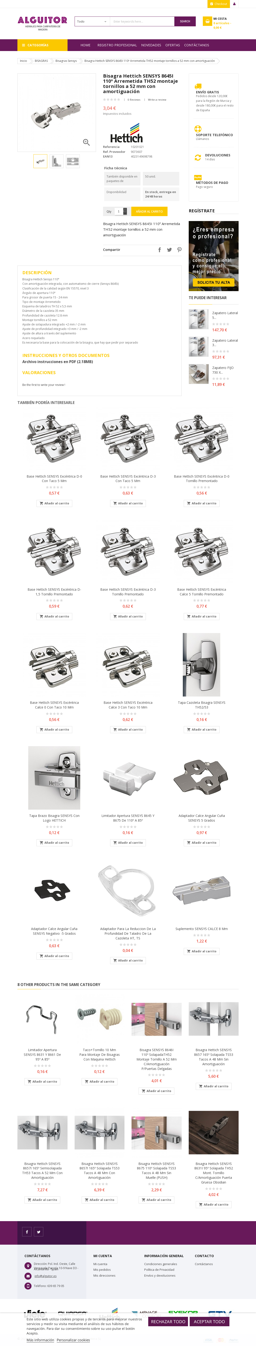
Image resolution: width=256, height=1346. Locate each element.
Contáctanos (196, 45)
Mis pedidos (102, 1269)
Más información (40, 1340)
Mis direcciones (104, 1275)
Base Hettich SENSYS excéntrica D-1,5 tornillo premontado (54, 591)
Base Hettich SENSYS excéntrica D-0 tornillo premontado (201, 478)
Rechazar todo (168, 1321)
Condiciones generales (160, 1264)
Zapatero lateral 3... (225, 342)
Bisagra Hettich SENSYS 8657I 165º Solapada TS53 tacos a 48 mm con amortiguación (100, 1170)
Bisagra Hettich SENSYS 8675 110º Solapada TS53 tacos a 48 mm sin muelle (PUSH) (156, 1170)
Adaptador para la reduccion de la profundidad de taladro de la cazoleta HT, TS (128, 933)
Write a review (157, 99)
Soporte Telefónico (214, 135)
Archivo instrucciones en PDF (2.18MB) (57, 361)
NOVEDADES (151, 45)
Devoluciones (217, 155)
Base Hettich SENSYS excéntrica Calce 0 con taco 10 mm (54, 704)
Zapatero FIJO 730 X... (223, 370)
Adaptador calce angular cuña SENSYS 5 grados (202, 818)
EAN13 (107, 156)
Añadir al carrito (149, 212)
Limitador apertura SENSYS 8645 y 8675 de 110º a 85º (127, 818)
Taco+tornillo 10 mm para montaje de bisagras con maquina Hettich (99, 1054)
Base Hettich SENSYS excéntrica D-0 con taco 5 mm (54, 478)
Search (185, 21)
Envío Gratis (207, 92)
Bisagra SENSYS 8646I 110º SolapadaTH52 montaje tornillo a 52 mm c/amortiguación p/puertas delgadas (156, 1059)
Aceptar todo (209, 1321)
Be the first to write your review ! (43, 385)
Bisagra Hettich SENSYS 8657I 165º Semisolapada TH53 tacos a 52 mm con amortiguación (42, 1170)
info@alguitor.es (45, 1276)
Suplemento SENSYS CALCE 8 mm (202, 928)
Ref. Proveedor (114, 152)
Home (85, 45)
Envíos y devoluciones (160, 1275)
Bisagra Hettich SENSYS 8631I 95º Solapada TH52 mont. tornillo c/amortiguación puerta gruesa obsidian (213, 1172)
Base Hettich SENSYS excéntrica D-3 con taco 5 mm (128, 478)
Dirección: (40, 1264)
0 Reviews (134, 99)
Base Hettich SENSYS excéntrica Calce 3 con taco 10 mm (128, 704)
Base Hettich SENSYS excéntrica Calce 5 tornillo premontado (201, 591)
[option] (40, 161)
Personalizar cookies (73, 1340)
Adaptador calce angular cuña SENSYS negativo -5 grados (54, 931)
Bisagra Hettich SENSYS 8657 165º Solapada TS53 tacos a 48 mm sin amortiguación (213, 1057)
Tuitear (168, 249)
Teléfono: (40, 1286)
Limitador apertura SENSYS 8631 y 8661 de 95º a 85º (42, 1054)
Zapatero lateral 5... (225, 315)
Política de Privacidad (159, 1269)
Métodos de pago (212, 182)
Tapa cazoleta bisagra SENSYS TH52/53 (201, 704)
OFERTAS (172, 45)
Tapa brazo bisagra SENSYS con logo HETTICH (54, 818)
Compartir (158, 249)
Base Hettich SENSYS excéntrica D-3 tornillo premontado (128, 591)
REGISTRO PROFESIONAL (117, 45)
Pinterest (178, 249)
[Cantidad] (119, 211)
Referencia (111, 147)
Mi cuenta (100, 1264)
